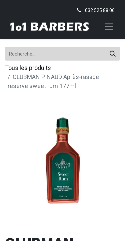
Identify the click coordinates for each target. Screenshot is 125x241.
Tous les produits (28, 67)
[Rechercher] (112, 54)
